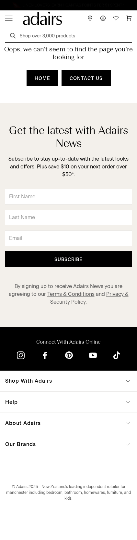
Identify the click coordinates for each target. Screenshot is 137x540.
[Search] (14, 36)
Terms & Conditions (71, 294)
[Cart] (129, 18)
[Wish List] (116, 18)
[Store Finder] (90, 18)
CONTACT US (86, 78)
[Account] (103, 18)
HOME (42, 78)
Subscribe (68, 259)
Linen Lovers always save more (68, 5)
